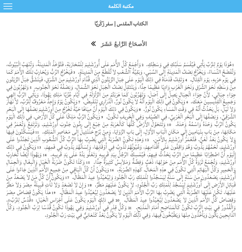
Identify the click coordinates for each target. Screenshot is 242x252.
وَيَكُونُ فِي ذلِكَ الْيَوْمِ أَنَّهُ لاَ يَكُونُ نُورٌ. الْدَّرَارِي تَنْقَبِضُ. (134, 101)
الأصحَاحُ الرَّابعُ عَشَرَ (124, 44)
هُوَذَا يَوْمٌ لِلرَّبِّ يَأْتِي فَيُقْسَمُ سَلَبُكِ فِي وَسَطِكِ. (188, 64)
